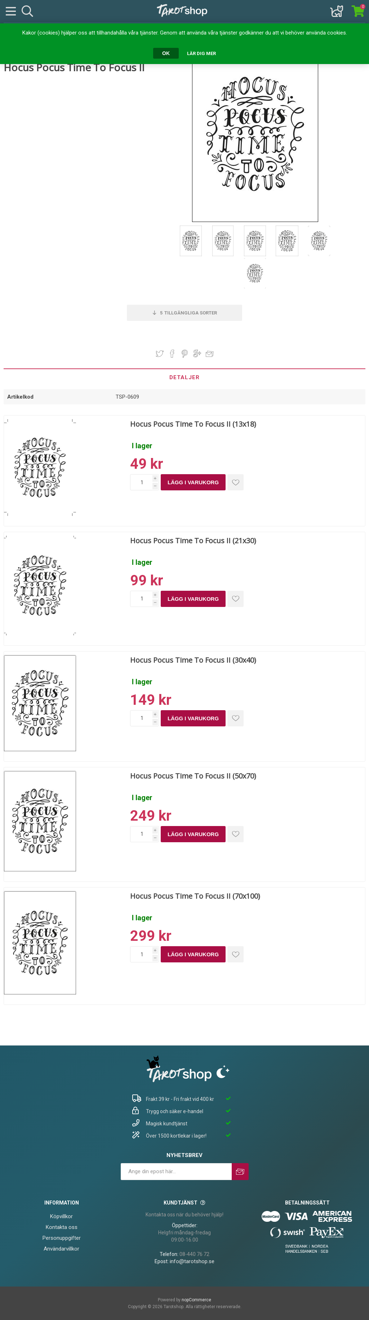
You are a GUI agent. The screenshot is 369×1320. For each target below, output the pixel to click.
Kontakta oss (61, 1227)
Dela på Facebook (172, 354)
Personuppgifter (62, 1238)
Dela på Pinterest (184, 354)
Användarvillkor (61, 1249)
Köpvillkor (61, 1216)
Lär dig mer (201, 53)
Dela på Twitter (160, 354)
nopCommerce (196, 1299)
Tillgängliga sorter (188, 313)
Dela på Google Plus (197, 354)
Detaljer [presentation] (184, 377)
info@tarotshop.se (192, 1261)
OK (166, 53)
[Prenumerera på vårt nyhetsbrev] (176, 1171)
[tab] (184, 377)
